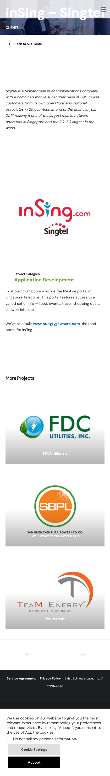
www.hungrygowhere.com (56, 323)
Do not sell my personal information (44, 739)
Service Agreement (21, 678)
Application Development (44, 280)
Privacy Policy (50, 678)
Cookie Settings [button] (34, 749)
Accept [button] (34, 762)
